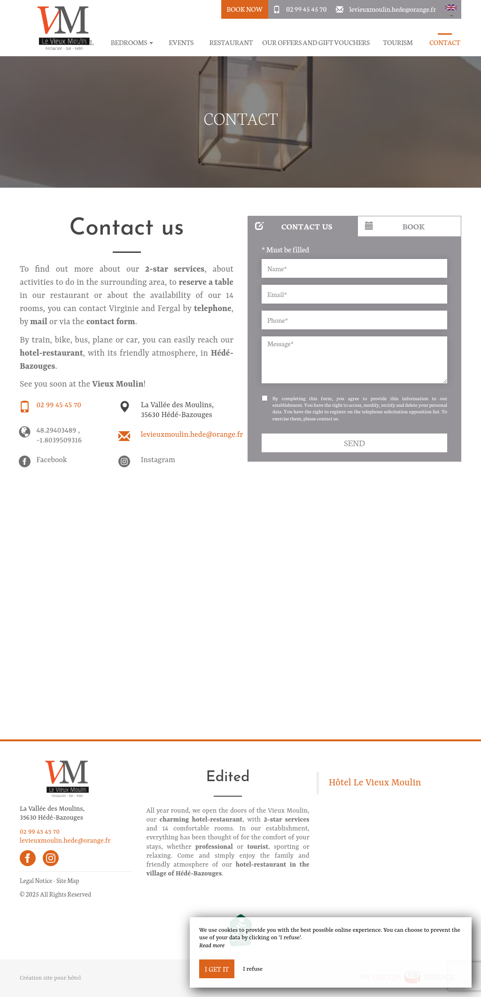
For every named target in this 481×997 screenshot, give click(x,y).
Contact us (294, 226)
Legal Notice (36, 880)
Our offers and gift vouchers (316, 42)
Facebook (52, 460)
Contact (444, 42)
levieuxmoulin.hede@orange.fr (392, 9)
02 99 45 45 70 (306, 9)
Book (395, 226)
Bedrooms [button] (132, 42)
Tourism (398, 42)
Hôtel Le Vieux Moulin (375, 783)
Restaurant (231, 42)
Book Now (244, 9)
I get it (217, 969)
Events (181, 42)
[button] (451, 9)
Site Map (67, 880)
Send (354, 443)
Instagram (158, 460)
